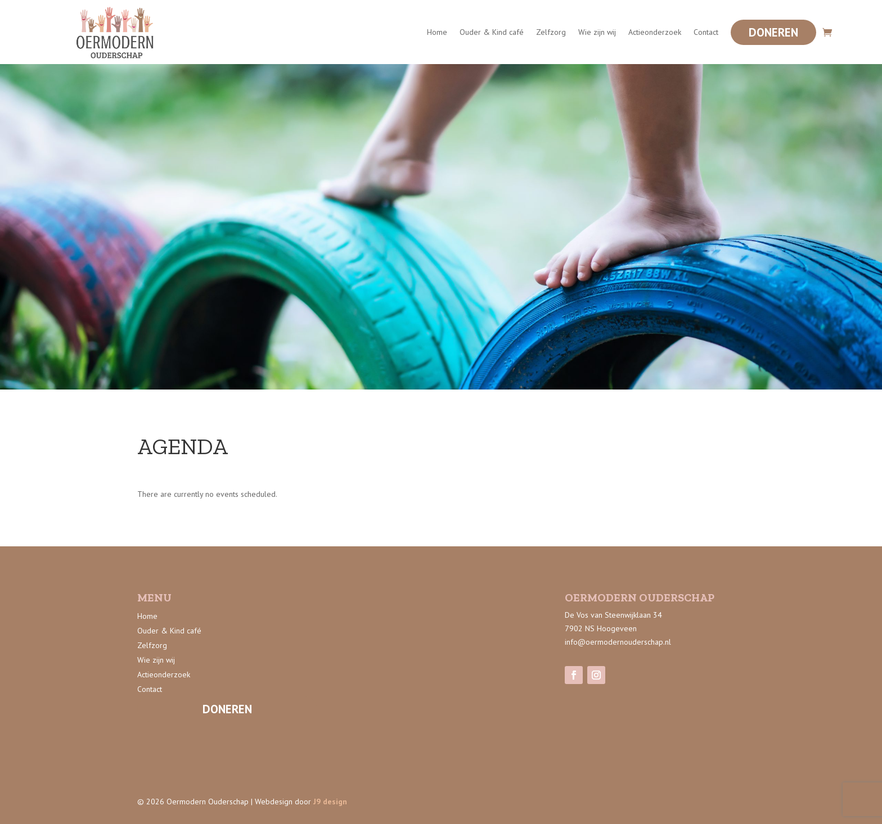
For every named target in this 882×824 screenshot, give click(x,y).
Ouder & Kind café (492, 32)
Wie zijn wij (597, 32)
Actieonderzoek (654, 32)
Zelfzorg (551, 32)
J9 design (330, 801)
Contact (706, 32)
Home (437, 32)
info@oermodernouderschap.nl (618, 642)
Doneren (773, 32)
